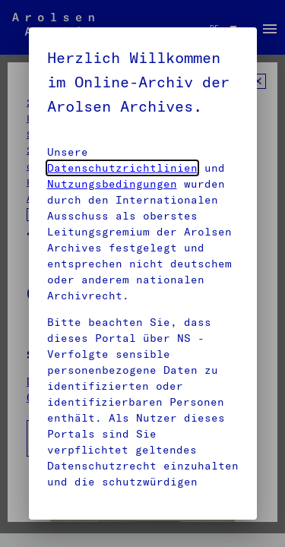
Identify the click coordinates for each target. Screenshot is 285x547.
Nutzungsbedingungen (112, 184)
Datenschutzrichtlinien (122, 168)
